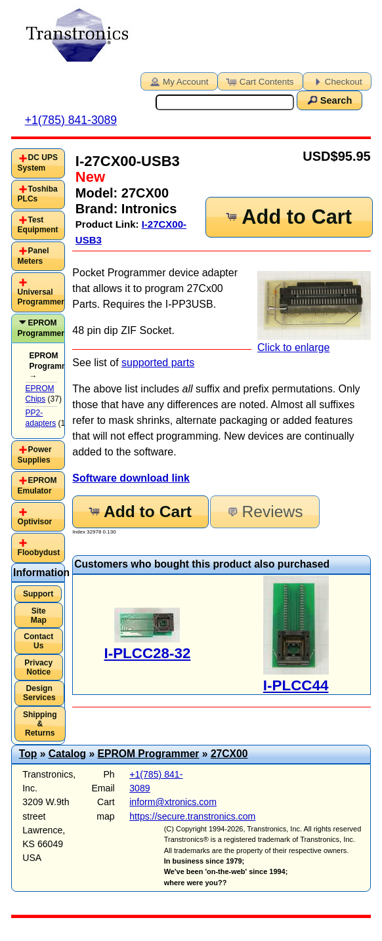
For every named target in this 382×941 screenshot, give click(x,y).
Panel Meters (33, 256)
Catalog (67, 753)
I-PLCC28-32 (147, 653)
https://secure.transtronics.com (192, 816)
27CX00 (229, 753)
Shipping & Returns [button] (40, 724)
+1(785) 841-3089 (71, 120)
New (90, 177)
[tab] (38, 163)
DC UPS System (38, 163)
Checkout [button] (336, 80)
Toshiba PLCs (38, 194)
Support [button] (38, 593)
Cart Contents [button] (259, 80)
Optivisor (35, 521)
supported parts (157, 362)
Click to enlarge (314, 312)
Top (28, 753)
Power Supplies (35, 455)
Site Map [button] (39, 615)
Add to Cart (288, 216)
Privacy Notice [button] (38, 667)
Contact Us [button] (38, 641)
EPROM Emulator (37, 485)
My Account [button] (178, 80)
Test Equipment (38, 225)
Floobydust (39, 552)
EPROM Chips (40, 394)
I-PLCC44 (296, 685)
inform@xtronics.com (173, 802)
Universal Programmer (41, 297)
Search (328, 100)
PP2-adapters (41, 418)
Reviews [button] (263, 511)
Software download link (131, 478)
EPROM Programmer (41, 328)
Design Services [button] (39, 693)
